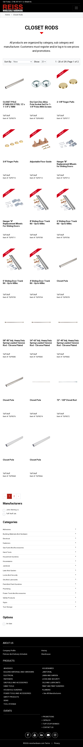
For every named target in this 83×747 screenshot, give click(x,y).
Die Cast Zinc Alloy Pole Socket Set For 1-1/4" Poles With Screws (40, 104)
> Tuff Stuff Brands (50, 724)
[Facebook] (28, 735)
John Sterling (12, 510)
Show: (37, 62)
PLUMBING (46, 690)
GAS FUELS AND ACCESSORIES (16, 683)
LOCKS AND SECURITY (51, 679)
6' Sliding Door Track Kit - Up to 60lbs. (67, 222)
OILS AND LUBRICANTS (51, 683)
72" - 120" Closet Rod (67, 400)
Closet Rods (18, 15)
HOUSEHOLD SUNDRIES (13, 690)
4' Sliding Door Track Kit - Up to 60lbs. (40, 282)
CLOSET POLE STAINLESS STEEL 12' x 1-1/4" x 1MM (14, 104)
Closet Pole (62, 281)
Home (7, 15)
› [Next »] (18, 496)
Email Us (28, 2)
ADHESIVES (8, 668)
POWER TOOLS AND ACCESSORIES (17, 693)
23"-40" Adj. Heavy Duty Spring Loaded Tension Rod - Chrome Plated (68, 342)
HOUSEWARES (48, 668)
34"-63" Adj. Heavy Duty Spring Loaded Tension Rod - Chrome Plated (41, 342)
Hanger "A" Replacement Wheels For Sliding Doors (13, 223)
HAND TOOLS (9, 686)
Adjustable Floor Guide (40, 162)
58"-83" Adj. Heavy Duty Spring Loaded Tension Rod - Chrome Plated (14, 342)
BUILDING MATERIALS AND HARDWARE (19, 672)
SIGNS (6, 701)
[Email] (48, 735)
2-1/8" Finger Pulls (65, 102)
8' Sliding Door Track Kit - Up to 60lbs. (40, 222)
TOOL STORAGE (10, 704)
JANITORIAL (47, 672)
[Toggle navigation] (76, 8)
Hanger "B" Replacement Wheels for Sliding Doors (66, 164)
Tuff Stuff (11, 514)
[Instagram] (55, 735)
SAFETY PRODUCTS (11, 697)
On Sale (9, 624)
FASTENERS (8, 679)
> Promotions (48, 717)
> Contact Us (47, 727)
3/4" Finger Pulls (10, 162)
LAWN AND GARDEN (50, 675)
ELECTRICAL (8, 675)
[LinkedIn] (41, 735)
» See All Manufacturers (51, 693)
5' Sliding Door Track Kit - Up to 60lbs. (13, 282)
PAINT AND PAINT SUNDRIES (53, 686)
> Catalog (46, 720)
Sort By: (8, 62)
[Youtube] (35, 735)
